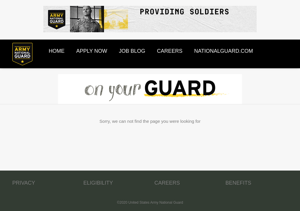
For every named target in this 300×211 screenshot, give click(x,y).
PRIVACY (23, 183)
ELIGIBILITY (98, 183)
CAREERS (167, 183)
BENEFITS (238, 183)
